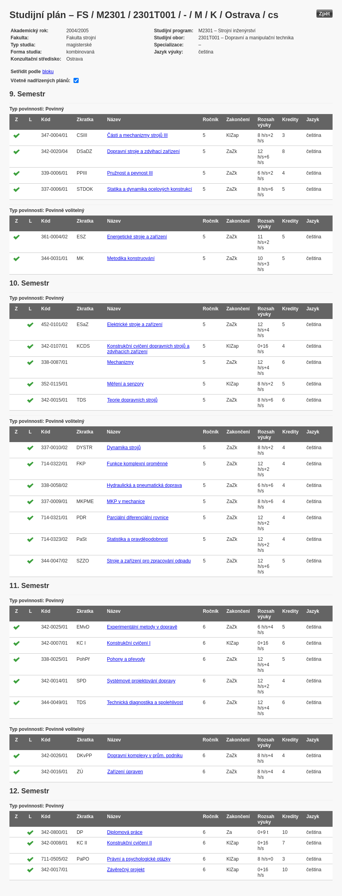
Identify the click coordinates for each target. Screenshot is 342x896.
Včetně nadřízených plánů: (40, 80)
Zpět (324, 14)
